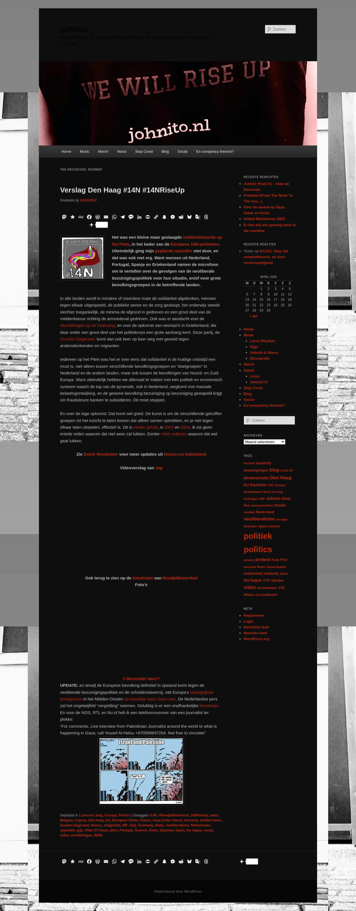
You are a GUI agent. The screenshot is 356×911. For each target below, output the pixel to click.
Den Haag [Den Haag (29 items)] (280, 477)
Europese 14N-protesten (194, 244)
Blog (165, 151)
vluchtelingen (81, 835)
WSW (98, 835)
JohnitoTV (259, 382)
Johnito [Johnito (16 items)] (273, 498)
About (121, 151)
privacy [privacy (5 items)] (249, 560)
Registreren (254, 615)
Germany (191, 820)
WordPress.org (257, 639)
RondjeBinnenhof (180, 578)
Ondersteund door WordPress (178, 891)
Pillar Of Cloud (96, 830)
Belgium (66, 820)
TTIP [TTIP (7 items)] (266, 580)
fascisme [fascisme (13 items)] (258, 485)
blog (99, 815)
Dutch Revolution (100, 454)
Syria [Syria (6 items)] (284, 573)
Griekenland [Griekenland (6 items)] (253, 491)
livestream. (210, 705)
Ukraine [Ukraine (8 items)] (277, 580)
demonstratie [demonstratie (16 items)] (256, 478)
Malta (159, 825)
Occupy (111, 815)
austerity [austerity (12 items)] (263, 463)
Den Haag (96, 820)
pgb (80, 830)
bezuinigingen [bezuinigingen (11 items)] (256, 470)
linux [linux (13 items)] (286, 498)
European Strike (125, 820)
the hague (194, 830)
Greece (96, 825)
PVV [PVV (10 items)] (284, 560)
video (64, 835)
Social (182, 151)
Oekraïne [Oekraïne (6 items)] (250, 526)
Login (248, 621)
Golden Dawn (211, 820)
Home (66, 151)
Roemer (141, 830)
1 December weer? (141, 678)
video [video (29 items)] (250, 587)
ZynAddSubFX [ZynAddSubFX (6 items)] (267, 594)
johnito (74, 29)
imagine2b (112, 825)
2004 (185, 427)
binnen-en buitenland (185, 454)
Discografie (260, 358)
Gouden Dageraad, (78, 339)
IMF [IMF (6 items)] (262, 498)
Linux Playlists (262, 341)
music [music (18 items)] (280, 505)
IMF (125, 825)
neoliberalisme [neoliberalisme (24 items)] (259, 519)
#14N (153, 815)
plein (114, 830)
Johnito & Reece (264, 352)
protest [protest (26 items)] (263, 559)
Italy (133, 825)
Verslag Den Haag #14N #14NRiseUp (122, 190)
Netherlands (200, 825)
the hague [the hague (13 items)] (253, 580)
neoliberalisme (177, 825)
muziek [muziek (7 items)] (249, 512)
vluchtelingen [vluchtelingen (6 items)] (267, 587)
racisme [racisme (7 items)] (250, 567)
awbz (214, 815)
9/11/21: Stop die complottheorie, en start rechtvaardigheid (266, 257)
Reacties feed (255, 633)
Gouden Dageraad (74, 825)
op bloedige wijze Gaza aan (149, 699)
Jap (159, 467)
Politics (125, 815)
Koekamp (145, 825)
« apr (253, 316)
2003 (169, 427)
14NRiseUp (199, 815)
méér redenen (174, 433)
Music (84, 151)
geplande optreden (174, 250)
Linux (255, 376)
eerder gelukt (145, 427)
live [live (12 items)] (247, 505)
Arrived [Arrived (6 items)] (249, 463)
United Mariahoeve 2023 (264, 219)
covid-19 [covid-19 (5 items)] (287, 470)
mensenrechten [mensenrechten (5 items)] (262, 505)
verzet (209, 830)
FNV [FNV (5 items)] (270, 485)
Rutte (153, 830)
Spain (179, 830)
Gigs (254, 347)
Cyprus (80, 820)
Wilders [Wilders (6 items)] (249, 594)
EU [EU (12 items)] (246, 485)
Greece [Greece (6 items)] (280, 485)
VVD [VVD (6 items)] (281, 587)
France (145, 820)
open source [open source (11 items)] (269, 526)
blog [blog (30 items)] (274, 470)
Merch (103, 151)
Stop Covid (144, 151)
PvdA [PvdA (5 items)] (275, 560)
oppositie (67, 830)
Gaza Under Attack (167, 820)
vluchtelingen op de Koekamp (87, 325)
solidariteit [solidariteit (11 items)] (253, 573)
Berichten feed (256, 627)
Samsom (166, 830)
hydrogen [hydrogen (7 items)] (251, 498)
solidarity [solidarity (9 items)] (271, 574)
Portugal (126, 830)
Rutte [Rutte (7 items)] (261, 567)
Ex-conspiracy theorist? (215, 151)
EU (108, 820)
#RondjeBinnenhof (174, 815)
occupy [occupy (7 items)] (281, 519)
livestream (142, 578)
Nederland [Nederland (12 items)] (265, 512)
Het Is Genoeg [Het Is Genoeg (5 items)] (273, 491)
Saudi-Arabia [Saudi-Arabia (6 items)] (276, 567)
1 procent (86, 815)
